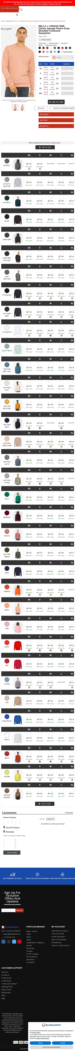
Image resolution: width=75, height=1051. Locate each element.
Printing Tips (42, 43)
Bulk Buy (41, 108)
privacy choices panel (42, 1038)
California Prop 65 (51, 45)
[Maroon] (39, 52)
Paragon (29, 951)
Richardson (30, 959)
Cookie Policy (6, 981)
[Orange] (62, 48)
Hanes (28, 940)
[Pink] (47, 52)
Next (19, 9)
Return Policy (6, 990)
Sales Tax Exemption (59, 940)
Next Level (30, 948)
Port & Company (32, 954)
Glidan (28, 937)
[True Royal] (58, 52)
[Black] (39, 48)
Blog (3, 998)
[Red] (47, 48)
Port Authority (31, 957)
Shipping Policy (7, 987)
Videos (40, 45)
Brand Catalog (53, 43)
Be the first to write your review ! (53, 824)
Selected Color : (43, 57)
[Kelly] (70, 48)
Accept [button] (62, 1043)
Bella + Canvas (31, 931)
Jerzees (29, 945)
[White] (51, 48)
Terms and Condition (9, 984)
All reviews (69, 813)
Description (44, 114)
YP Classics (30, 962)
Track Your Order (57, 934)
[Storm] (51, 52)
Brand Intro (44, 126)
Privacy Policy (6, 978)
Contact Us (5, 975)
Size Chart (64, 43)
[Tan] (55, 52)
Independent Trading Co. (35, 943)
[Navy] (58, 48)
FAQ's (3, 995)
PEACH (57, 57)
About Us (4, 972)
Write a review (45, 40)
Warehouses (6, 992)
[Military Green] (43, 48)
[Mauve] (43, 52)
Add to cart (56, 102)
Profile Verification (58, 937)
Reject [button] (40, 1043)
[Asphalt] (55, 48)
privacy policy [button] (36, 1032)
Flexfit (28, 934)
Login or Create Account (60, 945)
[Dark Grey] (66, 48)
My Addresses (56, 942)
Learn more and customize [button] (51, 1047)
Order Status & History (59, 931)
